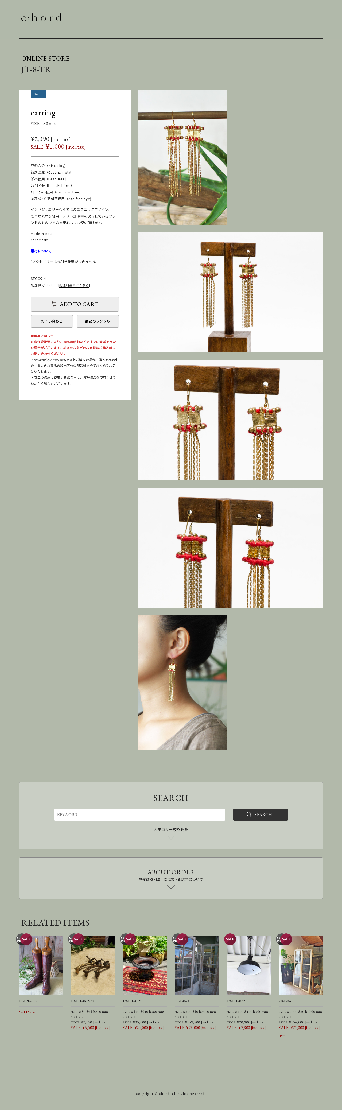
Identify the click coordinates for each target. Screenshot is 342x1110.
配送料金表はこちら (74, 285)
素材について (41, 250)
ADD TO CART (79, 304)
